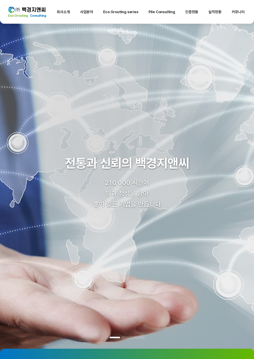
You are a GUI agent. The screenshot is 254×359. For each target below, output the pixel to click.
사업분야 (86, 12)
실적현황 (214, 12)
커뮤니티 (238, 12)
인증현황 (191, 12)
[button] (14, 179)
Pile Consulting (162, 12)
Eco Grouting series (120, 12)
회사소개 (63, 12)
